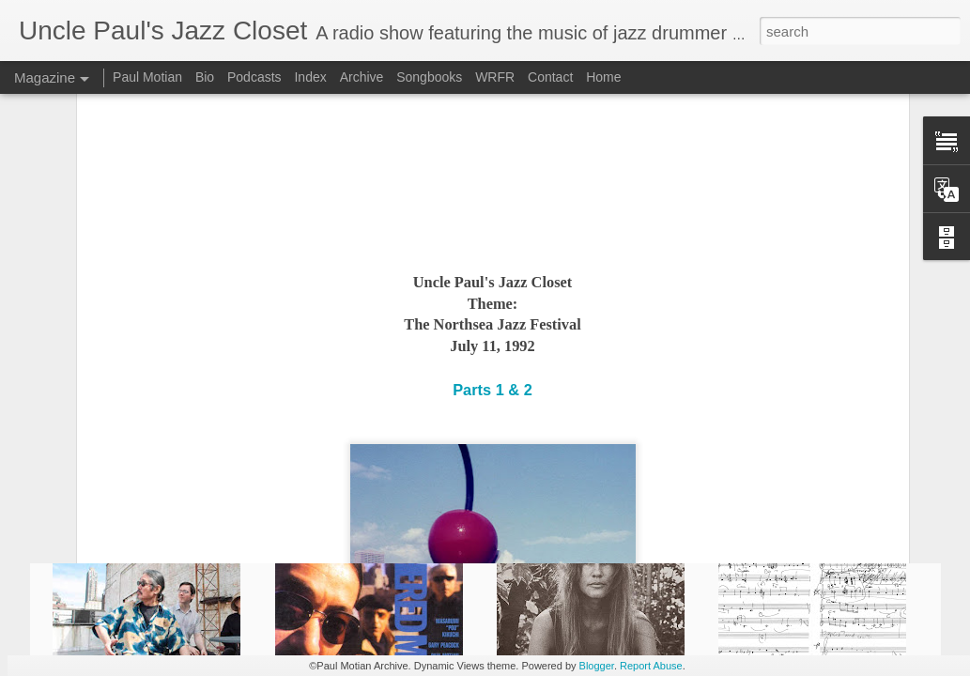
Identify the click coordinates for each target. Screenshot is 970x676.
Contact (550, 76)
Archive (362, 76)
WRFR (495, 76)
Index (310, 76)
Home (603, 76)
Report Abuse (651, 665)
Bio (204, 76)
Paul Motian (147, 76)
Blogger (596, 665)
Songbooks (429, 76)
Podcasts (254, 76)
